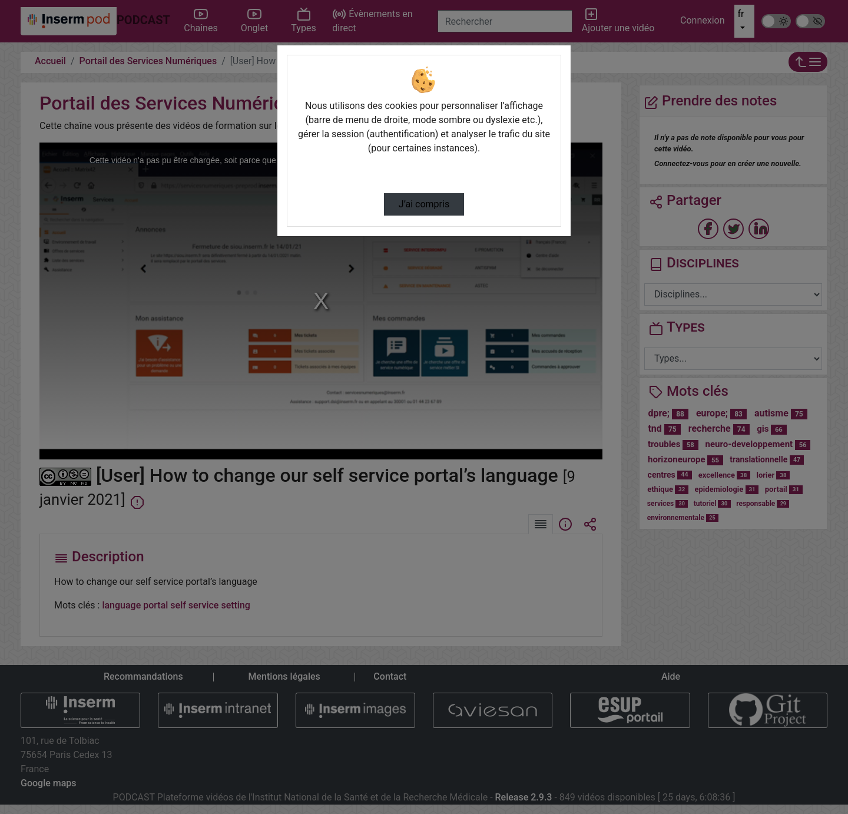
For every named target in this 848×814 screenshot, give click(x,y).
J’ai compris (424, 204)
